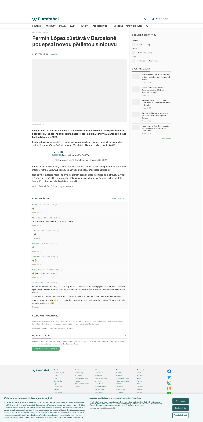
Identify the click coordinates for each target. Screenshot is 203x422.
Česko (139, 368)
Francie (139, 377)
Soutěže (37, 26)
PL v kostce (78, 371)
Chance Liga (58, 382)
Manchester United (101, 374)
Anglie (139, 374)
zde (77, 340)
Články (118, 366)
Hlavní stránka (36, 32)
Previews (119, 371)
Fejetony (119, 380)
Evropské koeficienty (81, 374)
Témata (77, 366)
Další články (166, 139)
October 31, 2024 (98, 160)
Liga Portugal (58, 388)
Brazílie (139, 391)
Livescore (118, 26)
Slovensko (140, 371)
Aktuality (46, 32)
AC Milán (98, 377)
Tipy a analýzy (120, 391)
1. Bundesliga (58, 377)
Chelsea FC (99, 371)
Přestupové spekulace (82, 380)
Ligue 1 (56, 380)
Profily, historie (120, 385)
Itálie (138, 380)
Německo (140, 382)
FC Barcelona (99, 385)
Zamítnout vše (180, 408)
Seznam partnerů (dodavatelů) (102, 408)
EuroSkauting (79, 368)
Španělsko (140, 385)
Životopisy (119, 382)
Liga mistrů (57, 393)
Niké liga (56, 385)
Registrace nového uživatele (46, 345)
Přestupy (51, 26)
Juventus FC (99, 380)
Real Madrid (99, 388)
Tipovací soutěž (134, 26)
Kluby (73, 26)
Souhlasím (180, 401)
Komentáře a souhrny (122, 374)
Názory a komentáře (122, 377)
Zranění (77, 382)
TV (147, 26)
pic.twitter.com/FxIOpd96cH (77, 155)
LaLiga (56, 371)
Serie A (56, 374)
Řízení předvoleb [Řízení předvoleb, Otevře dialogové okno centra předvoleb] (180, 415)
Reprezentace (101, 26)
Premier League (59, 368)
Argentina (140, 388)
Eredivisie (57, 391)
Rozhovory (119, 388)
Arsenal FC (99, 368)
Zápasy (62, 26)
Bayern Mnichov (100, 382)
